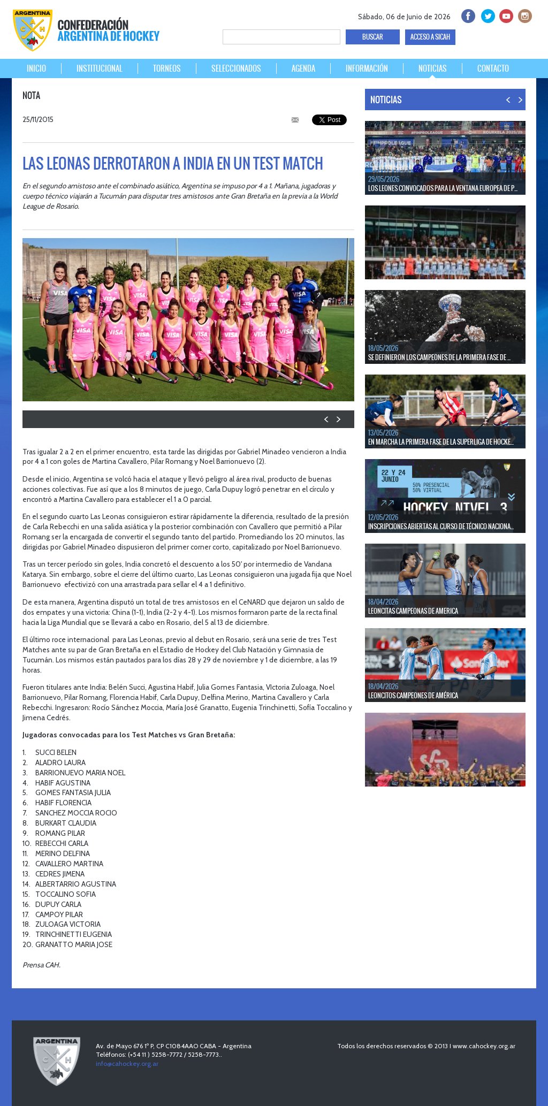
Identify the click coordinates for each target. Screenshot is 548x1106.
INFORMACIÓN (367, 68)
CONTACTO (493, 68)
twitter (486, 14)
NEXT (338, 419)
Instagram (523, 14)
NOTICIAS (432, 68)
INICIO (36, 68)
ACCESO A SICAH (430, 37)
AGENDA (303, 68)
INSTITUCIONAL (100, 68)
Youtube (505, 14)
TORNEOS (167, 68)
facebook (467, 14)
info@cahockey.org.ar (127, 1063)
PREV (326, 419)
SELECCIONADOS (236, 68)
